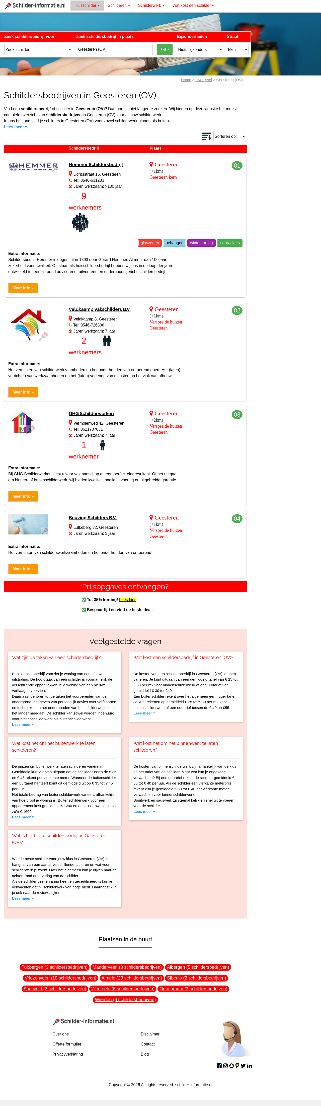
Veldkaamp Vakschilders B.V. (99, 309)
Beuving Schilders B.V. (92, 517)
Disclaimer (150, 1034)
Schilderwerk (151, 5)
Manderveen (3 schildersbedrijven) (127, 967)
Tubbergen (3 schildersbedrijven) (54, 967)
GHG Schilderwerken (91, 413)
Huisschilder (87, 5)
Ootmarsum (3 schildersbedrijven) (193, 988)
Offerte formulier (66, 1044)
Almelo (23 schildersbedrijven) (132, 978)
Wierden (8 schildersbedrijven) (125, 999)
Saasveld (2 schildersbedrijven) (55, 988)
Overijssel (203, 80)
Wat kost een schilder (193, 5)
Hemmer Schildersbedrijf (96, 164)
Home (186, 80)
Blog (145, 1054)
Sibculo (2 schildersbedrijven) (196, 978)
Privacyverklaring (67, 1054)
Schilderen (119, 5)
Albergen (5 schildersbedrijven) (198, 967)
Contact (147, 1044)
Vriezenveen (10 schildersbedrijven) (60, 978)
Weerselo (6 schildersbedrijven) (122, 988)
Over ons (60, 1034)
